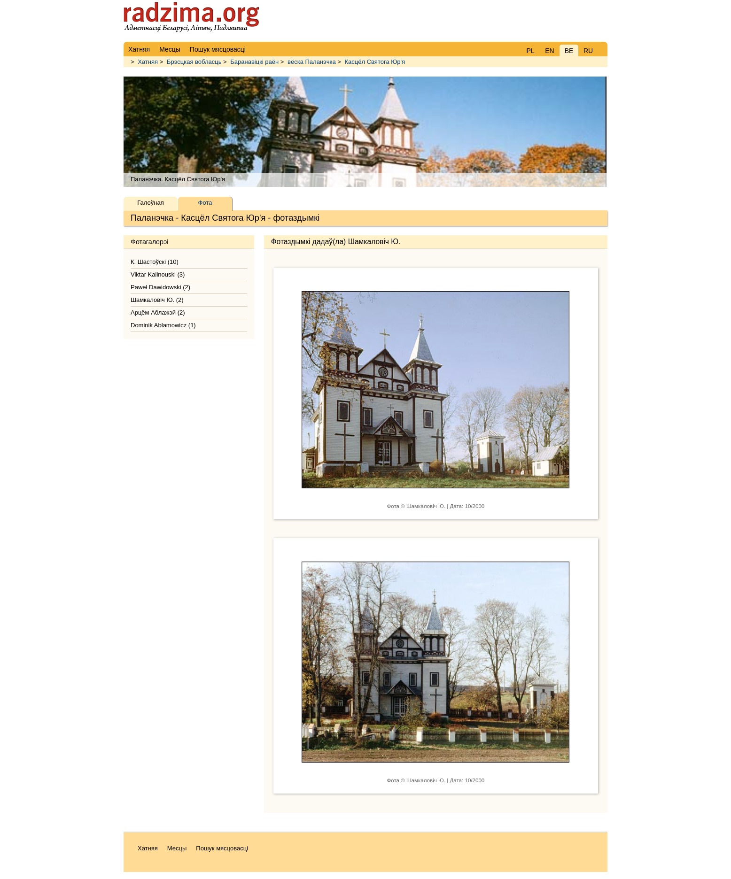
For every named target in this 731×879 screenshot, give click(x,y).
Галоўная (150, 202)
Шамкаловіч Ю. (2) (157, 299)
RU (588, 50)
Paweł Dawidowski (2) (160, 287)
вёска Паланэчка (312, 61)
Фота (205, 202)
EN (549, 50)
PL (530, 50)
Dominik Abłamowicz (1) (163, 325)
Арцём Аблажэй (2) (158, 312)
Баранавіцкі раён (254, 61)
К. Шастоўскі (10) (155, 261)
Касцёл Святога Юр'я (375, 61)
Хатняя (148, 61)
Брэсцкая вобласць (194, 61)
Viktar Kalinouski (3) (158, 274)
